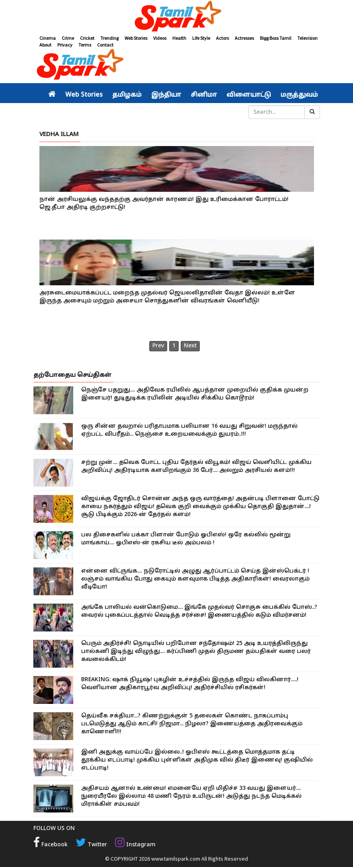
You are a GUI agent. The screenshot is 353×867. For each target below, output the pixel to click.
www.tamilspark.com (175, 858)
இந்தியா (166, 95)
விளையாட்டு (248, 95)
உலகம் (155, 112)
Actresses (244, 38)
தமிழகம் (127, 95)
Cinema (47, 38)
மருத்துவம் (299, 95)
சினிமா (204, 95)
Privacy (64, 45)
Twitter (91, 845)
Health (179, 38)
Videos (159, 38)
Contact (105, 45)
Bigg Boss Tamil (275, 38)
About (45, 45)
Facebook (50, 845)
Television (307, 38)
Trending (109, 38)
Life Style (201, 38)
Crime (68, 38)
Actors (222, 38)
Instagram (135, 845)
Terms (84, 45)
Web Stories (136, 38)
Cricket (87, 38)
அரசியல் (63, 112)
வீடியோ (182, 112)
